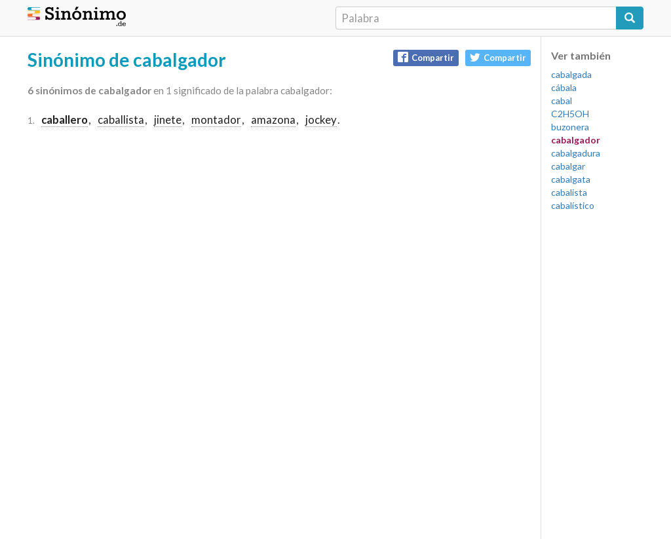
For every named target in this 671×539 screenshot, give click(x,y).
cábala (564, 87)
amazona (273, 119)
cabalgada (571, 74)
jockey (321, 119)
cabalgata (570, 179)
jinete (168, 119)
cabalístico (572, 205)
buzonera (570, 126)
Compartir (426, 57)
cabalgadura (575, 152)
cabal (561, 100)
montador (216, 119)
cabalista (569, 192)
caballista (121, 119)
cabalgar (568, 166)
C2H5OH (570, 113)
